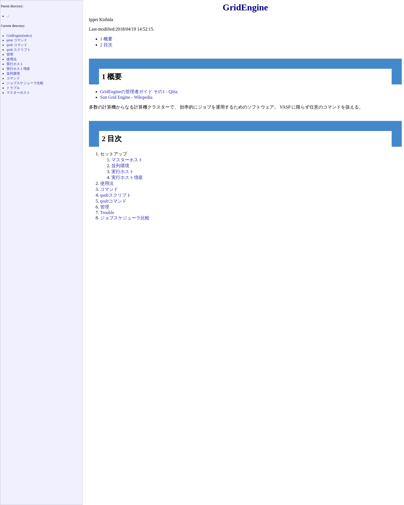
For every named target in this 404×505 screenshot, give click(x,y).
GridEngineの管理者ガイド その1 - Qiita (139, 91)
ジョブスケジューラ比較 (125, 217)
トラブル (13, 88)
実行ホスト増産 (127, 177)
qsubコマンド (113, 201)
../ (7, 16)
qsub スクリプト (18, 50)
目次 (106, 44)
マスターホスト (127, 159)
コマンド (109, 189)
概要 (106, 38)
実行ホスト (122, 171)
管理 (104, 207)
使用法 (107, 183)
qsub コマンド (16, 45)
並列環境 (120, 165)
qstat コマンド (16, 40)
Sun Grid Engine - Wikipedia (126, 97)
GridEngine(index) (19, 36)
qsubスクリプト (115, 195)
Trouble (107, 212)
